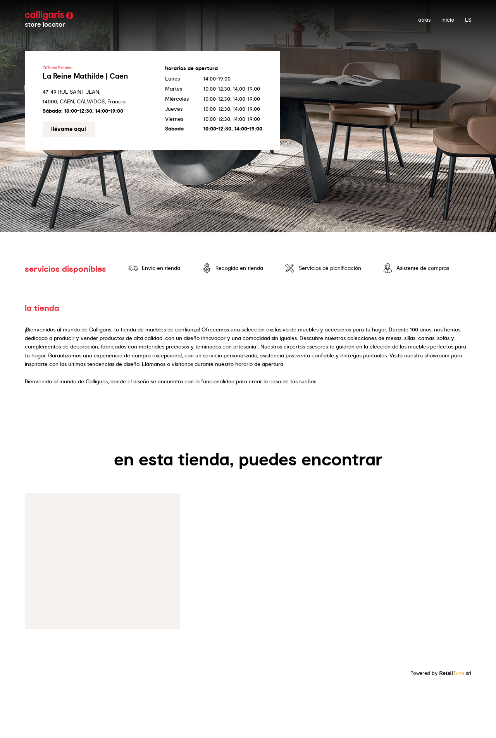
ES (468, 20)
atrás (424, 20)
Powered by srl (440, 673)
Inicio (447, 20)
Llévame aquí (68, 128)
